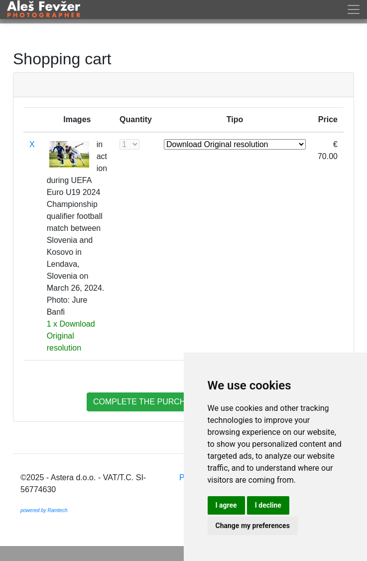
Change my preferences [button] (253, 526)
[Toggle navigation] (355, 9)
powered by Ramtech (44, 510)
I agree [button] (226, 505)
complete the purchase (147, 401)
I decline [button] (268, 505)
